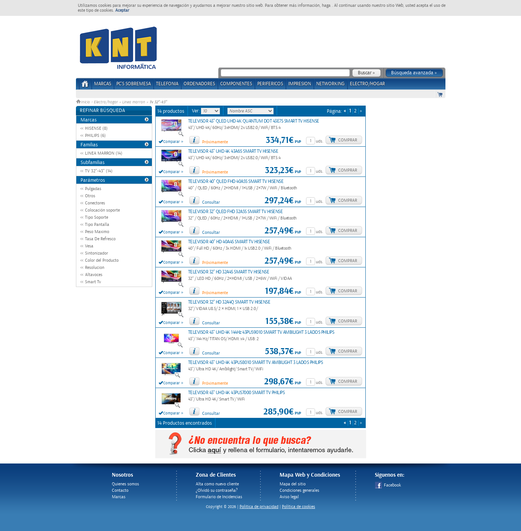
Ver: (196, 111)
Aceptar (122, 10)
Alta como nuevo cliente (217, 484)
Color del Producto (102, 260)
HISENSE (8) (96, 128)
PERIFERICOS (270, 84)
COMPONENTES (236, 84)
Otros (90, 195)
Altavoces (93, 274)
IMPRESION (299, 84)
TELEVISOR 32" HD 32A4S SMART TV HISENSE (228, 272)
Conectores (95, 203)
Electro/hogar (106, 102)
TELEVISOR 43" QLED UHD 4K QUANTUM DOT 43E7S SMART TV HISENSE (253, 121)
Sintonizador (96, 253)
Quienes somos (125, 484)
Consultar (211, 202)
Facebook (388, 485)
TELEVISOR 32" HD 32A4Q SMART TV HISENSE (229, 302)
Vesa (89, 246)
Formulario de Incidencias (219, 496)
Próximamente (215, 142)
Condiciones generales (299, 490)
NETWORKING (330, 84)
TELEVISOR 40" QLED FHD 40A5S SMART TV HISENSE (236, 181)
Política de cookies (298, 506)
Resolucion (94, 267)
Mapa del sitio (293, 484)
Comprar (347, 140)
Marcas (102, 84)
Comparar (171, 142)
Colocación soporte (102, 210)
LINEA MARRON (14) (103, 153)
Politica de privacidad (259, 506)
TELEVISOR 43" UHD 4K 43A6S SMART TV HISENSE (233, 151)
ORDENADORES (199, 84)
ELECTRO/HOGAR (367, 84)
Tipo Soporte (96, 217)
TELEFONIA (167, 84)
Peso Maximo (97, 231)
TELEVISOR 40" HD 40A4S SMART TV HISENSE (229, 242)
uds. (319, 141)
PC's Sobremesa (133, 84)
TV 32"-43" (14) (99, 171)
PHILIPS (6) (95, 135)
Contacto (120, 490)
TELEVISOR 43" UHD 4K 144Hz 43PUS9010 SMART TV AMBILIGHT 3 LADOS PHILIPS (261, 332)
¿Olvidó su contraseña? (217, 490)
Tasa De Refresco (100, 238)
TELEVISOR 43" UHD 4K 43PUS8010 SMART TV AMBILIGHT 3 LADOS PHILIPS (255, 362)
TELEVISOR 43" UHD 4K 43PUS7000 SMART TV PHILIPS (236, 393)
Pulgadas (93, 188)
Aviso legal (289, 496)
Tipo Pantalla (97, 224)
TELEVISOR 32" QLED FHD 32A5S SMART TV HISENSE (235, 212)
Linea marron (133, 102)
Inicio (83, 102)
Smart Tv (93, 281)
